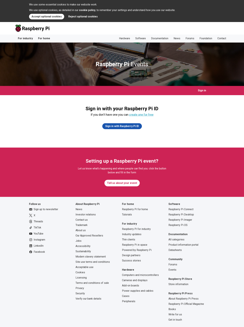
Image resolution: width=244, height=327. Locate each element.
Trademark (82, 225)
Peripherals (128, 301)
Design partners (131, 255)
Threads (36, 221)
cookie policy (87, 10)
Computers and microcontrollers (140, 275)
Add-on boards (130, 285)
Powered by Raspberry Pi (137, 250)
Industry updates (131, 234)
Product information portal (183, 244)
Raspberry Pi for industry (136, 229)
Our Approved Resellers (89, 235)
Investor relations (86, 214)
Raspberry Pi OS (178, 225)
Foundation (206, 38)
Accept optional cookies (47, 16)
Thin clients (128, 239)
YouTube (36, 233)
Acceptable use (84, 267)
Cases (125, 296)
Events (122, 64)
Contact (221, 38)
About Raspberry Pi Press (183, 298)
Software (140, 38)
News (177, 38)
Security (80, 293)
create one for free (141, 114)
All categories (176, 239)
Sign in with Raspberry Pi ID (122, 126)
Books (172, 309)
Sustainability (83, 251)
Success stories (131, 260)
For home (44, 38)
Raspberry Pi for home (135, 209)
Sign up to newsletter (43, 209)
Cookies (80, 272)
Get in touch (175, 319)
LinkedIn (36, 245)
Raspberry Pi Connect (180, 209)
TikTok (35, 227)
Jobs (78, 240)
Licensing (81, 277)
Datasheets (175, 250)
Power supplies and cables (137, 290)
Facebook (37, 252)
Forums (190, 38)
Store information (178, 284)
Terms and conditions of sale (92, 282)
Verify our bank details (88, 298)
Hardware (124, 38)
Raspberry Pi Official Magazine (186, 303)
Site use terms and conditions (93, 261)
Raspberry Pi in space (134, 244)
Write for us (175, 314)
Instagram (37, 239)
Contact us (82, 219)
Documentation (159, 38)
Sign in (202, 90)
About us (81, 230)
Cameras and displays (134, 280)
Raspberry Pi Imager (180, 219)
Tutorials (127, 214)
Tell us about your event (122, 183)
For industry (25, 38)
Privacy (80, 288)
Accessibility (83, 246)
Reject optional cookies (83, 16)
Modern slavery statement (91, 256)
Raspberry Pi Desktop (181, 214)
